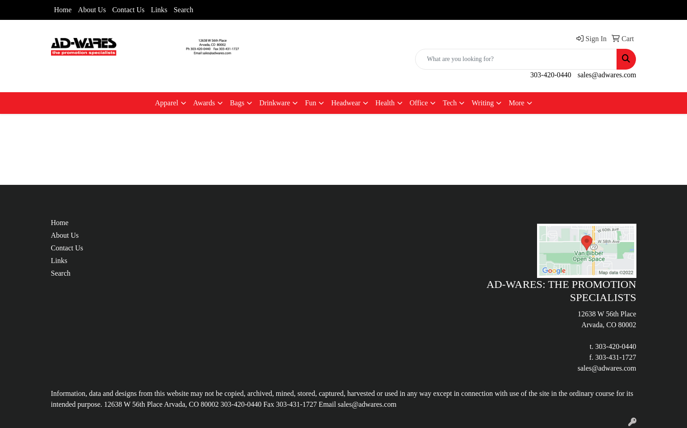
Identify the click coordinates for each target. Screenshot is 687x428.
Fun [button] (310, 103)
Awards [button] (204, 103)
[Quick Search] (516, 59)
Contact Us (128, 10)
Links (159, 10)
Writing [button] (483, 103)
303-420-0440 (550, 75)
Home (63, 10)
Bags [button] (237, 103)
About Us (92, 10)
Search (183, 10)
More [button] (516, 103)
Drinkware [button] (274, 103)
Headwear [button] (345, 103)
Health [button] (385, 103)
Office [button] (419, 103)
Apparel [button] (166, 103)
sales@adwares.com (607, 75)
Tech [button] (450, 103)
